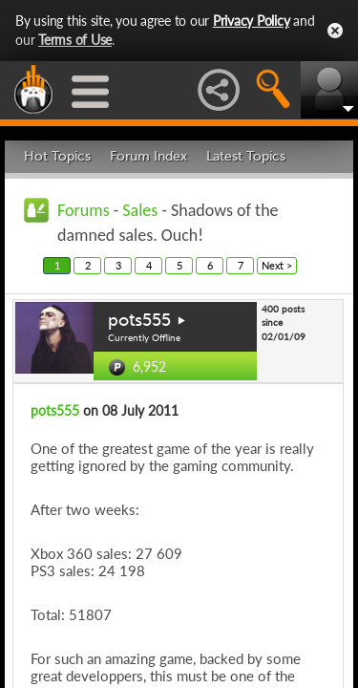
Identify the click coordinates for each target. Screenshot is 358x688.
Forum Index (148, 156)
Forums (83, 210)
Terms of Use (75, 40)
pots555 (139, 320)
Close (335, 30)
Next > (277, 265)
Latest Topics (245, 156)
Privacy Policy (251, 20)
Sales (140, 210)
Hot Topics (57, 156)
